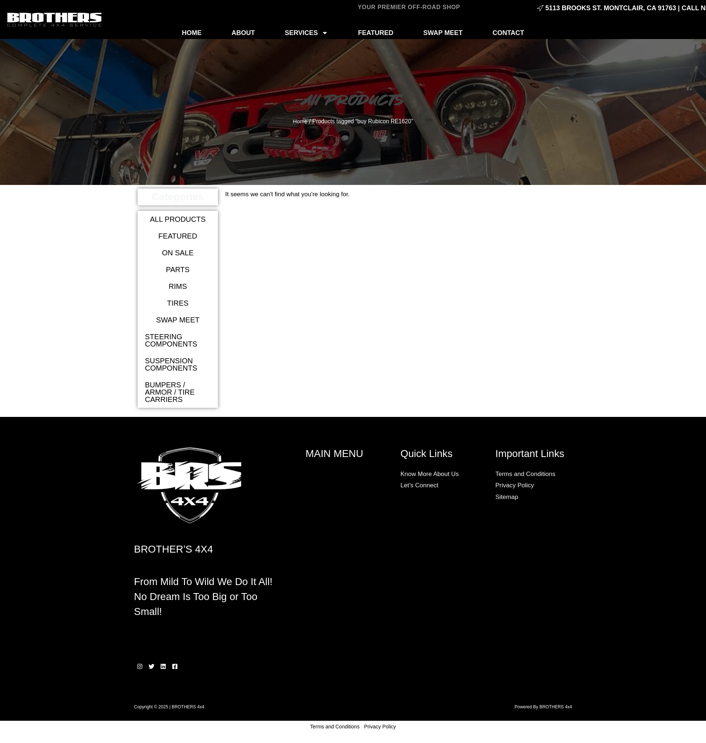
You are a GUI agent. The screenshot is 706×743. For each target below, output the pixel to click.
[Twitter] (156, 666)
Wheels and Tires (337, 670)
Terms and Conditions (525, 474)
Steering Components (171, 340)
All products (178, 219)
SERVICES (306, 33)
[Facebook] (188, 666)
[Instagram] (140, 666)
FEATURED (376, 32)
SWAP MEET (443, 32)
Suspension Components (171, 364)
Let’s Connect (419, 485)
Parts (178, 270)
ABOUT (243, 32)
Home (300, 121)
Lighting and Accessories (347, 625)
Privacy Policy (514, 485)
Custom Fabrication (340, 579)
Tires (178, 303)
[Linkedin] (172, 666)
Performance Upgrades (345, 659)
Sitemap (506, 497)
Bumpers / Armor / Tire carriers (170, 392)
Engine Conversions (340, 590)
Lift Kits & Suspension (343, 613)
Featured (177, 236)
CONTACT (508, 32)
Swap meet (178, 320)
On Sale (178, 253)
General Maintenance (342, 602)
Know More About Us (429, 474)
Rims (178, 286)
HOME (192, 32)
